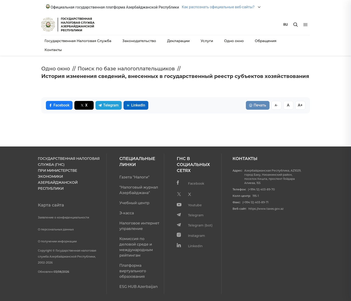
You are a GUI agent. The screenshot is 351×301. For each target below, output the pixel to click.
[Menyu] (305, 24)
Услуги (207, 41)
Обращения (265, 41)
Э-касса (126, 213)
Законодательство (139, 41)
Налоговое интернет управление (139, 226)
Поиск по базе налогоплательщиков (126, 69)
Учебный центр (134, 203)
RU (285, 25)
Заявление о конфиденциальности (63, 217)
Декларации (178, 41)
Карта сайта (51, 205)
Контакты (53, 50)
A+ (300, 105)
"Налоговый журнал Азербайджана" (138, 190)
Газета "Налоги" (134, 177)
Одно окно (234, 41)
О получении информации (57, 241)
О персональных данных (56, 229)
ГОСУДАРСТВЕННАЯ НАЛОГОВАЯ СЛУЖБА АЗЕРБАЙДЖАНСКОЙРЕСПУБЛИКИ (78, 24)
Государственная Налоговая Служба (78, 41)
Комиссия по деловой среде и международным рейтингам (136, 247)
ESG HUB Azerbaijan (138, 286)
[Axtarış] (295, 25)
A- (276, 105)
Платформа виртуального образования (132, 271)
